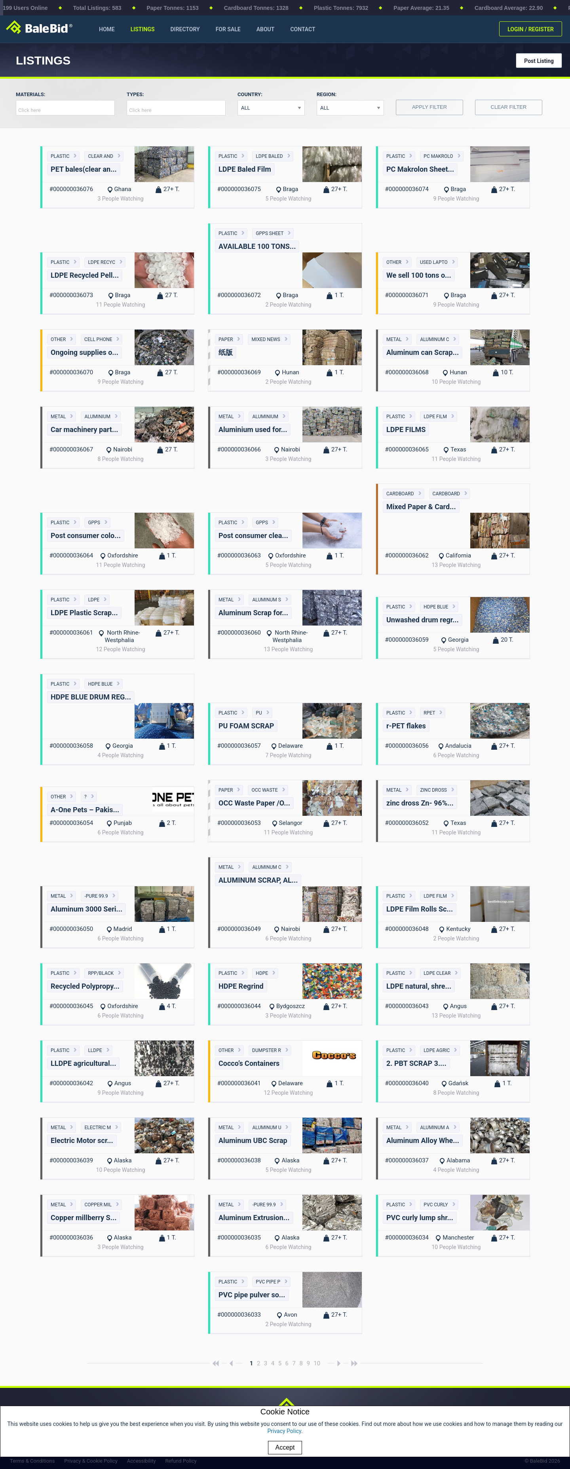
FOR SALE (228, 29)
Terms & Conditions (32, 1461)
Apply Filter (429, 107)
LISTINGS (143, 29)
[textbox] (67, 110)
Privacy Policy (284, 1431)
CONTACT (302, 29)
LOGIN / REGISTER (530, 29)
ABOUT (265, 29)
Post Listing (539, 61)
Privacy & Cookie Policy (91, 1461)
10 (317, 1363)
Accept (285, 1447)
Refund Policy (181, 1461)
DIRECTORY (185, 29)
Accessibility (141, 1461)
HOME (107, 29)
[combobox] (65, 108)
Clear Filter (509, 107)
